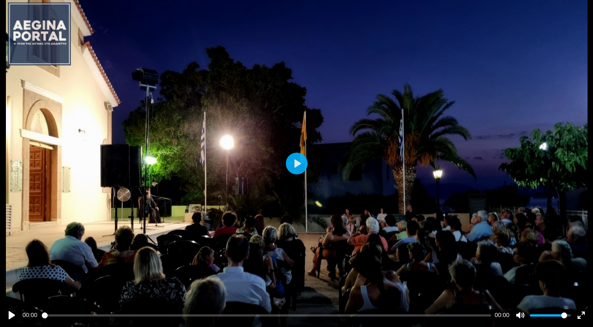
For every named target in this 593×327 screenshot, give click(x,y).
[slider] (266, 315)
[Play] (12, 315)
